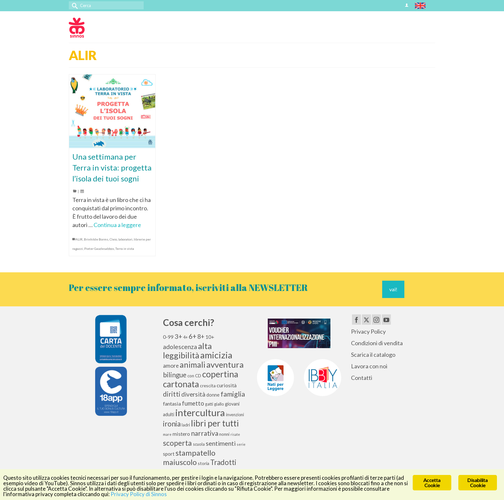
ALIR (79, 239)
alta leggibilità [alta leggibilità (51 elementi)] (187, 350)
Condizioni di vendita (377, 342)
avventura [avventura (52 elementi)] (225, 364)
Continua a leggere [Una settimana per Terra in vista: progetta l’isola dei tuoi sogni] (117, 224)
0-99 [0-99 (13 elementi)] (168, 337)
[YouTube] (386, 319)
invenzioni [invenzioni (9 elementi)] (235, 414)
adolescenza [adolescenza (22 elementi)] (180, 346)
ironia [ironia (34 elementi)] (172, 423)
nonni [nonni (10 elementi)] (224, 434)
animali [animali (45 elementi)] (192, 364)
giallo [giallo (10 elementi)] (219, 404)
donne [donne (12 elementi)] (213, 395)
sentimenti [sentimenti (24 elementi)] (221, 443)
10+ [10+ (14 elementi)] (209, 337)
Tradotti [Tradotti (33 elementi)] (223, 462)
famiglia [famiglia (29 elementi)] (233, 394)
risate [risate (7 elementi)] (235, 434)
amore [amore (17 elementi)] (171, 365)
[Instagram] (376, 319)
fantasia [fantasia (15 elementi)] (172, 403)
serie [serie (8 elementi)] (241, 444)
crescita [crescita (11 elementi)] (208, 385)
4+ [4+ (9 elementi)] (185, 337)
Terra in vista (124, 248)
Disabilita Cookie (477, 482)
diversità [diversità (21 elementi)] (193, 394)
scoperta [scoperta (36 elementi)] (177, 442)
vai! (393, 289)
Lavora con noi (369, 366)
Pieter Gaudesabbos (99, 248)
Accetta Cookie (431, 482)
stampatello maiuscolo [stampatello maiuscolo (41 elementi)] (189, 457)
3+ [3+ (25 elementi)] (178, 336)
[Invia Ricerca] (73, 5)
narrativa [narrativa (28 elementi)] (204, 433)
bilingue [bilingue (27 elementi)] (174, 375)
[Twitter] (366, 319)
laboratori (125, 239)
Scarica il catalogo (373, 354)
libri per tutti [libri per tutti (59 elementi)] (215, 423)
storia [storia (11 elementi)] (203, 463)
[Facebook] (356, 319)
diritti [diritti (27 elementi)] (171, 394)
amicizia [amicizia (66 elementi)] (216, 355)
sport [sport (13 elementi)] (169, 454)
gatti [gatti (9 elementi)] (209, 404)
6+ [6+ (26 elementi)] (192, 336)
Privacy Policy (368, 331)
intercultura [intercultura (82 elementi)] (200, 412)
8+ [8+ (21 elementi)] (200, 336)
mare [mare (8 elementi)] (167, 434)
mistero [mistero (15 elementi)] (181, 434)
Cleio (113, 239)
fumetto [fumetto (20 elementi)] (193, 403)
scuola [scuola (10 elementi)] (199, 444)
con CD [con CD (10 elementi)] (194, 375)
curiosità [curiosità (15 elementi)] (227, 385)
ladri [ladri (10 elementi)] (186, 424)
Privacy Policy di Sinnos (139, 494)
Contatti (361, 377)
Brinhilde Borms (96, 239)
